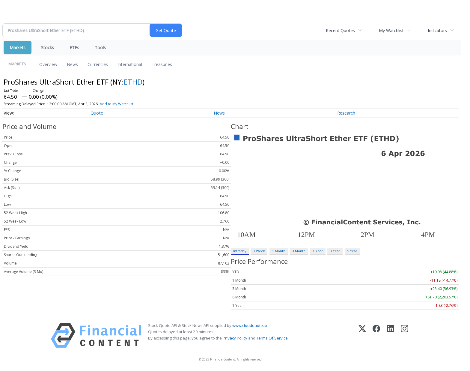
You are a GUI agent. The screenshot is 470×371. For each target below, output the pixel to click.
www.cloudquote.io (249, 325)
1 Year (318, 251)
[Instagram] (404, 335)
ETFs (74, 47)
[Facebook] (376, 335)
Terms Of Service (272, 338)
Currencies (98, 64)
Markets (17, 47)
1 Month (278, 251)
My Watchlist (391, 30)
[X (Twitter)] (362, 335)
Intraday (239, 251)
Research (346, 113)
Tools (100, 47)
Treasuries (162, 64)
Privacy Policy (235, 338)
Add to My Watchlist (116, 103)
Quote (97, 113)
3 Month (298, 251)
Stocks (47, 47)
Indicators (437, 30)
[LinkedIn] (390, 335)
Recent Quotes (340, 30)
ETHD (133, 82)
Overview (48, 64)
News (72, 64)
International (130, 64)
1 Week (259, 251)
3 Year (335, 251)
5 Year (352, 251)
